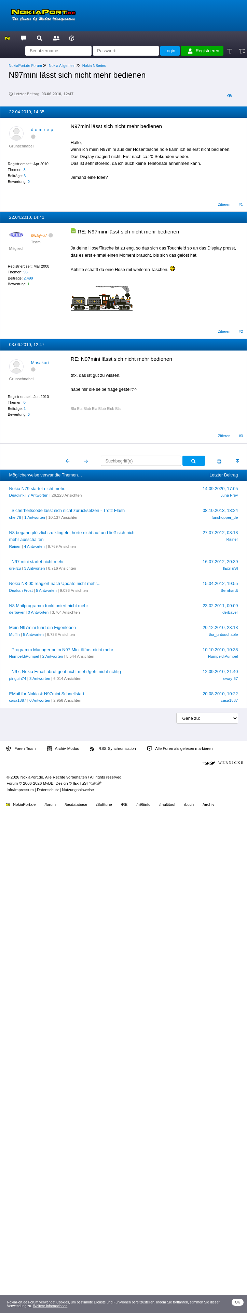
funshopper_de (225, 517)
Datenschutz (48, 790)
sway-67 (230, 678)
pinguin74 (17, 678)
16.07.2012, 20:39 (220, 561)
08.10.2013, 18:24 (220, 510)
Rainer (15, 546)
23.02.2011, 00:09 (220, 605)
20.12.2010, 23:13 (220, 627)
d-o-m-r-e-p (42, 129)
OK (237, 1302)
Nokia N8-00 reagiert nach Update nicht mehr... (54, 583)
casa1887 (17, 700)
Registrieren (203, 51)
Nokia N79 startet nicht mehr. (37, 488)
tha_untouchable (223, 634)
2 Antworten (52, 656)
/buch (189, 804)
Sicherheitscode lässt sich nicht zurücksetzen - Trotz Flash (68, 510)
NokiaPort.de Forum (25, 65)
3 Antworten (34, 568)
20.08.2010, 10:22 (220, 693)
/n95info (143, 804)
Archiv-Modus (63, 748)
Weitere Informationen (50, 1306)
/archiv (208, 804)
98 (26, 272)
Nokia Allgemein (62, 65)
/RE (124, 804)
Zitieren (224, 204)
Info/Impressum (19, 790)
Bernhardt (229, 590)
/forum (50, 804)
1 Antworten (34, 517)
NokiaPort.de (21, 804)
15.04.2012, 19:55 (220, 583)
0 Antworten (38, 612)
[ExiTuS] (230, 568)
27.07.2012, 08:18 (220, 532)
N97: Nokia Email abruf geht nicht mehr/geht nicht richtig (66, 671)
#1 (241, 204)
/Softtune (104, 804)
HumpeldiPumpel (24, 656)
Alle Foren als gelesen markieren (180, 748)
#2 (241, 331)
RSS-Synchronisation (113, 748)
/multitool (167, 804)
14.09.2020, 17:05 (220, 488)
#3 (241, 436)
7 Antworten (38, 495)
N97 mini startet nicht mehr (38, 561)
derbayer (17, 612)
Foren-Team (21, 748)
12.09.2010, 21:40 (220, 671)
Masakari (40, 362)
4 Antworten (34, 546)
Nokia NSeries (94, 65)
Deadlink (17, 495)
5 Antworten (46, 590)
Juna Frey (229, 495)
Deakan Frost (21, 590)
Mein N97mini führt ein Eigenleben (42, 627)
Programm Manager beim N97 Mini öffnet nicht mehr (62, 649)
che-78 (15, 517)
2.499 (28, 278)
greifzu (15, 568)
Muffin (14, 634)
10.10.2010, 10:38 (220, 649)
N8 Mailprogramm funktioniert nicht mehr (48, 605)
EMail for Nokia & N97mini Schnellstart (46, 693)
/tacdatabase (76, 804)
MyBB (48, 783)
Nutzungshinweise (78, 790)
